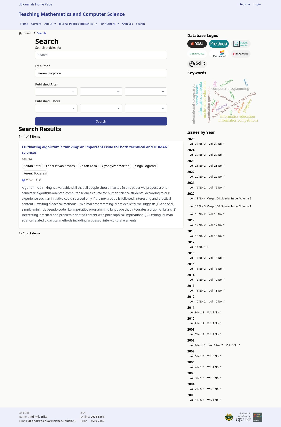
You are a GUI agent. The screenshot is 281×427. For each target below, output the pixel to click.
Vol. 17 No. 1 (217, 225)
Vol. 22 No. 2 (198, 155)
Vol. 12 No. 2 (198, 279)
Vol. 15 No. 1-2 (199, 247)
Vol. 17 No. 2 (198, 225)
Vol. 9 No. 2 (197, 312)
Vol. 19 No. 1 (217, 187)
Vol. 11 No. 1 (217, 290)
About (50, 24)
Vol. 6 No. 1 (233, 345)
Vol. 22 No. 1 (217, 155)
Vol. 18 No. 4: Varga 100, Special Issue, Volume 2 (220, 198)
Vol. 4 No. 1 (214, 367)
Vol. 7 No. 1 (214, 334)
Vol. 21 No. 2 (198, 165)
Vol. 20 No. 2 (198, 176)
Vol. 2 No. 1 (214, 389)
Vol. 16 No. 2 (198, 236)
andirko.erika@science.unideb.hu (54, 421)
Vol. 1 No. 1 (214, 400)
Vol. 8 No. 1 (214, 323)
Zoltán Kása (88, 166)
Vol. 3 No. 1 (214, 378)
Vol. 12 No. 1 (217, 279)
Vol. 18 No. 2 (198, 214)
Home (24, 24)
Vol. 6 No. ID (197, 345)
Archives (127, 24)
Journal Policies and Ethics (78, 24)
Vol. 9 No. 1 (214, 312)
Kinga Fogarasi (145, 166)
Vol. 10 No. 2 (198, 301)
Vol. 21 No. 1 (217, 165)
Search (140, 24)
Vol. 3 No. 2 (197, 378)
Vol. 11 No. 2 (198, 290)
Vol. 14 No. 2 (198, 258)
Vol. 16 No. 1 (217, 236)
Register (244, 4)
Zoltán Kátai (32, 166)
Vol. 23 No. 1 (217, 144)
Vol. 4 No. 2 (197, 367)
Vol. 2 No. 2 (197, 389)
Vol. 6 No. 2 (216, 345)
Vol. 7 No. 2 (197, 334)
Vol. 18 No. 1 (217, 214)
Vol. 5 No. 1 (214, 356)
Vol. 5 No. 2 (197, 356)
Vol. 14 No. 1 (217, 258)
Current (36, 24)
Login (257, 4)
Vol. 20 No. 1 (217, 176)
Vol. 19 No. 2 (198, 187)
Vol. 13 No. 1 (217, 268)
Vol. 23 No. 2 (198, 144)
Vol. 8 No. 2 (197, 323)
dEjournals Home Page (35, 4)
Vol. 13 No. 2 (198, 268)
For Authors (109, 24)
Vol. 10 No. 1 (217, 301)
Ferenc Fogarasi (35, 173)
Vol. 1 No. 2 (197, 400)
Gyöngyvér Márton (115, 166)
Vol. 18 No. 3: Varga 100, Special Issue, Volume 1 (220, 206)
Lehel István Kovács (60, 166)
